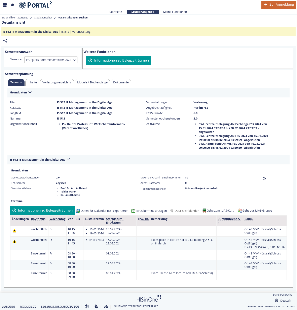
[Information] (264, 178)
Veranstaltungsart (158, 102)
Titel (12, 102)
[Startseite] (13, 5)
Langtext (15, 113)
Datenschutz (28, 306)
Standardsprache (282, 294)
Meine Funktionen (173, 12)
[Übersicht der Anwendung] (106, 306)
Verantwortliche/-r (21, 188)
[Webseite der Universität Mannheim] (35, 4)
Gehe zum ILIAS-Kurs (220, 210)
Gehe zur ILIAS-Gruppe (257, 210)
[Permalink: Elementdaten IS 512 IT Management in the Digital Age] (5, 40)
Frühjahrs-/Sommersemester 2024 (48, 60)
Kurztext (15, 107)
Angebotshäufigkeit (159, 107)
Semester (16, 59)
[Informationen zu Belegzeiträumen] (118, 60)
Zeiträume (153, 124)
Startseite (116, 12)
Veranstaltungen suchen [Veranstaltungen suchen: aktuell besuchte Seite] (73, 17)
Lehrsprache (18, 183)
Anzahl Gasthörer (150, 183)
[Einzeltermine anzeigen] (150, 210)
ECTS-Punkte (154, 113)
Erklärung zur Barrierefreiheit (60, 306)
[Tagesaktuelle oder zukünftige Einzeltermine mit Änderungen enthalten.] (14, 231)
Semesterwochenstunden (163, 118)
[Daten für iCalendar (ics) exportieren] (103, 210)
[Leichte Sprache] (86, 306)
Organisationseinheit (23, 124)
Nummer (16, 118)
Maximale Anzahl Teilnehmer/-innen (161, 177)
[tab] (16, 82)
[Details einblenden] (185, 210)
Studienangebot (140, 12)
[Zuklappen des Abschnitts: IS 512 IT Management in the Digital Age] (148, 159)
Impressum (8, 306)
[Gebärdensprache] (96, 306)
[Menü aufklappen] (5, 5)
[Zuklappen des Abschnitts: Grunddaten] (148, 92)
